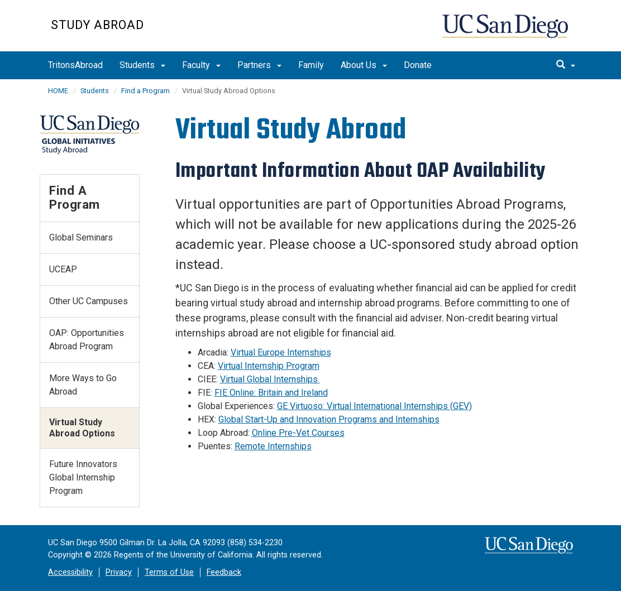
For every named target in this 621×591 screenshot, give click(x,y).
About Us (364, 65)
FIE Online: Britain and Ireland (271, 392)
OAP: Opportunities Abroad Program (86, 340)
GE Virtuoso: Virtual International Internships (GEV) (374, 406)
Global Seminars (81, 237)
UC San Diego (506, 31)
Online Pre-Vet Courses (298, 432)
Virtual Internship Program (268, 366)
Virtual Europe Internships (281, 352)
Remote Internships (273, 446)
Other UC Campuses (88, 301)
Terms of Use (169, 572)
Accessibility (70, 572)
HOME (58, 91)
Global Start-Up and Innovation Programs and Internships (329, 419)
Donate (418, 65)
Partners (259, 65)
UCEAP (63, 269)
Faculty (201, 65)
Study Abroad (97, 25)
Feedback (224, 572)
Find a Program (145, 91)
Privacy (119, 572)
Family (311, 65)
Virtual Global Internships (270, 379)
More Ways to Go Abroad (83, 385)
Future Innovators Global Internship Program (83, 477)
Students (142, 65)
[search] (565, 65)
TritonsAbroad (75, 65)
